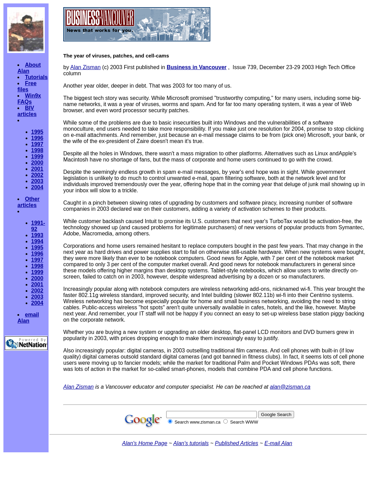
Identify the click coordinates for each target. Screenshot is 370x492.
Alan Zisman (85, 67)
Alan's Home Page (144, 443)
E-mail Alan (278, 443)
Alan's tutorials (191, 443)
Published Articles (236, 443)
